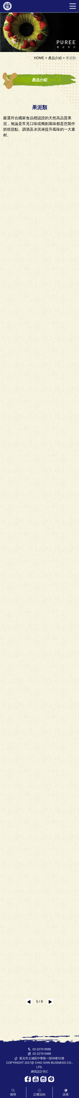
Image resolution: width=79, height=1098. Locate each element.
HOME (39, 58)
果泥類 (71, 58)
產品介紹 (55, 58)
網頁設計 (37, 1071)
